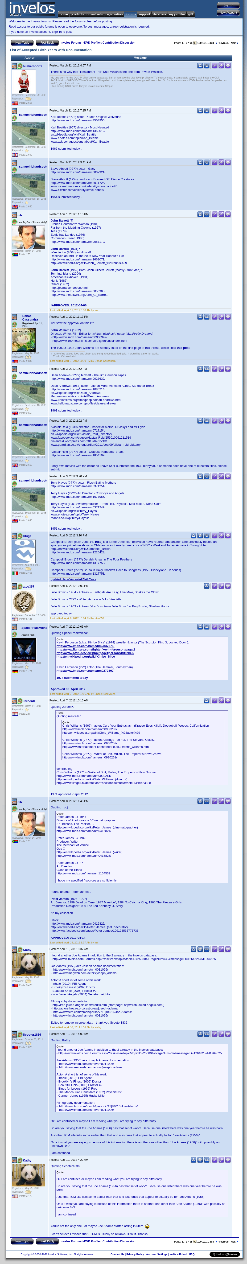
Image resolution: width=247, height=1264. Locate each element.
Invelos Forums (71, 42)
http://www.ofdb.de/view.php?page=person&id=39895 (95, 653)
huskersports (32, 66)
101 (204, 42)
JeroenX (29, 701)
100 (199, 42)
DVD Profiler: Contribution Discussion (109, 42)
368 (212, 42)
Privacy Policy (135, 1254)
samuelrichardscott (33, 114)
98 (190, 42)
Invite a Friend (178, 1254)
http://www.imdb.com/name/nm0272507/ (86, 670)
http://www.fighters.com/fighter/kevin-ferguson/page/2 (96, 649)
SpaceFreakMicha (34, 628)
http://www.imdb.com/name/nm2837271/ (86, 646)
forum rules (83, 21)
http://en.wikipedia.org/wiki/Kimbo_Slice (86, 656)
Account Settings (156, 1254)
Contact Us (117, 1254)
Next (235, 42)
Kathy (27, 949)
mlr (19, 215)
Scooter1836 (32, 1034)
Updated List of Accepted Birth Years (73, 579)
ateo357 (28, 586)
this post (183, 348)
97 (187, 42)
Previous (222, 42)
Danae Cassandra (30, 317)
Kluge (27, 536)
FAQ (192, 1254)
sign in (57, 31)
